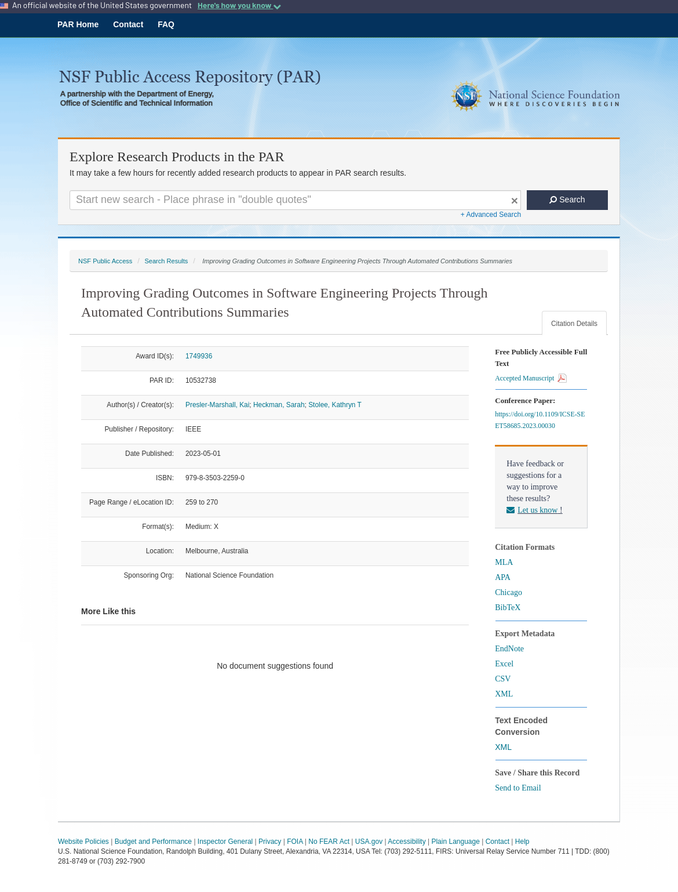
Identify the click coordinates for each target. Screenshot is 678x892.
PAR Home (78, 24)
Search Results (166, 261)
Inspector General (225, 841)
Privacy (269, 841)
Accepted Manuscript (531, 378)
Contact (128, 24)
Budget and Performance (153, 841)
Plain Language (455, 841)
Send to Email (518, 788)
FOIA (294, 841)
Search (567, 199)
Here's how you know (239, 5)
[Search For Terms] (295, 200)
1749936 (198, 356)
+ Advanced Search (491, 215)
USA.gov (368, 841)
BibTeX (507, 607)
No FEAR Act (328, 841)
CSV (503, 679)
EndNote (509, 648)
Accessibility (406, 841)
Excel (504, 663)
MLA (504, 562)
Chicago (508, 592)
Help (522, 841)
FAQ (166, 24)
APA (503, 577)
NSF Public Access (105, 261)
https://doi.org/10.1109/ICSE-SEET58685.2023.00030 (540, 420)
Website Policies (83, 841)
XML (504, 694)
